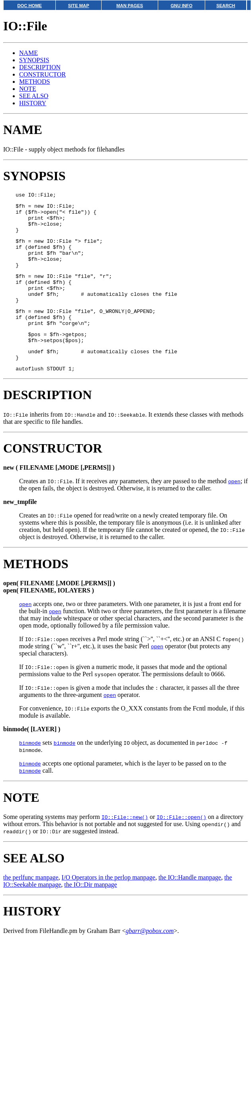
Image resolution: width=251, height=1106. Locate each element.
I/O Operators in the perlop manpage (108, 906)
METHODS (34, 81)
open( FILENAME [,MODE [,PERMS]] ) (59, 611)
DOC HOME (29, 5)
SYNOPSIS (34, 60)
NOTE (27, 88)
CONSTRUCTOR (42, 74)
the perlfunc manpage (31, 906)
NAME (28, 52)
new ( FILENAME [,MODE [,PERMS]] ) (59, 496)
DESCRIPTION (40, 67)
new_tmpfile (20, 530)
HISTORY (32, 103)
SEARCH (225, 5)
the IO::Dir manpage (90, 913)
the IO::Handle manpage (190, 906)
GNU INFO (181, 5)
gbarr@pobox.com (149, 959)
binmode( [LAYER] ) (31, 757)
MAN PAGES (129, 5)
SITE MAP (78, 5)
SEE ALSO (33, 95)
